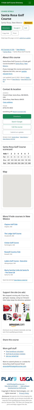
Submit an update (17, 132)
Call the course (17, 127)
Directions (6, 28)
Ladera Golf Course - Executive (15, 261)
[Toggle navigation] (29, 3)
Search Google (17, 122)
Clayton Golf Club (10, 224)
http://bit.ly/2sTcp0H (11, 386)
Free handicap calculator (15, 351)
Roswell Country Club (12, 252)
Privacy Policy (24, 393)
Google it (17, 28)
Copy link (5, 33)
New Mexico (20, 49)
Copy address (8, 102)
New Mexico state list (20, 280)
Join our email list (12, 356)
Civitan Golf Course (11, 243)
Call (25, 28)
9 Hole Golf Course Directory (12, 3)
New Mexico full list (9, 139)
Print (15, 33)
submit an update (25, 38)
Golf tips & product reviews (15, 354)
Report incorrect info (19, 111)
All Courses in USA (7, 49)
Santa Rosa (7, 52)
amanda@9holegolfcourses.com (14, 366)
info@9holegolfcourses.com (16, 384)
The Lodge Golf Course (12, 234)
